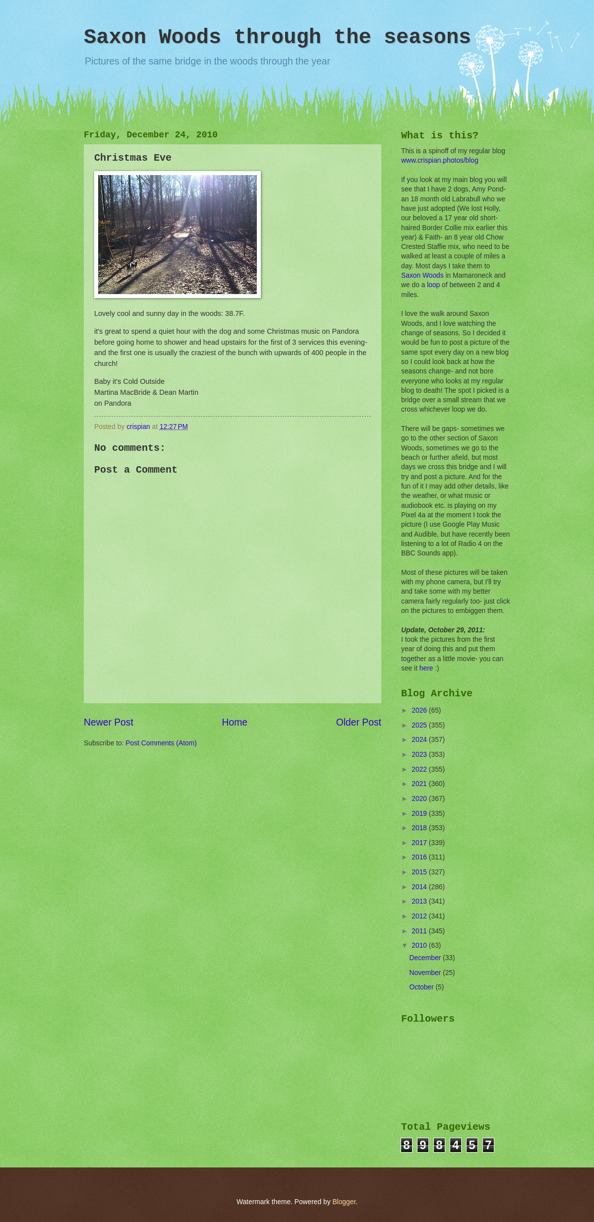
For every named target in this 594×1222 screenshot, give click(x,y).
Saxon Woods (422, 275)
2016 (420, 857)
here (426, 668)
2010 (420, 945)
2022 (420, 769)
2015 (420, 872)
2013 (420, 901)
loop (433, 285)
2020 (420, 798)
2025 (420, 725)
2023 (420, 754)
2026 (420, 710)
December (426, 958)
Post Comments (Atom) (160, 743)
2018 (420, 828)
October (423, 987)
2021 (420, 784)
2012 (420, 916)
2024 (420, 739)
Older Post (358, 722)
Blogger (344, 1202)
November (426, 973)
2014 (420, 887)
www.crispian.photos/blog (439, 160)
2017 (420, 843)
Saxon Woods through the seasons (277, 38)
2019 (420, 813)
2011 (420, 931)
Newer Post (108, 722)
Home (235, 722)
